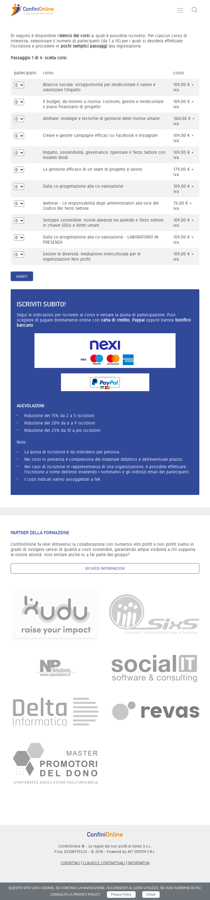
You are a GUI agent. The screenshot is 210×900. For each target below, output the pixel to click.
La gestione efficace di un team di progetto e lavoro (92, 169)
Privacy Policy (121, 894)
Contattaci (70, 863)
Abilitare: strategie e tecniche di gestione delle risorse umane (101, 118)
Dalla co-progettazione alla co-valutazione (83, 186)
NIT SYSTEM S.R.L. (142, 851)
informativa (139, 863)
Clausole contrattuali (104, 863)
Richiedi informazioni (105, 568)
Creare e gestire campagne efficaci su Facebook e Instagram (100, 135)
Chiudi (151, 894)
